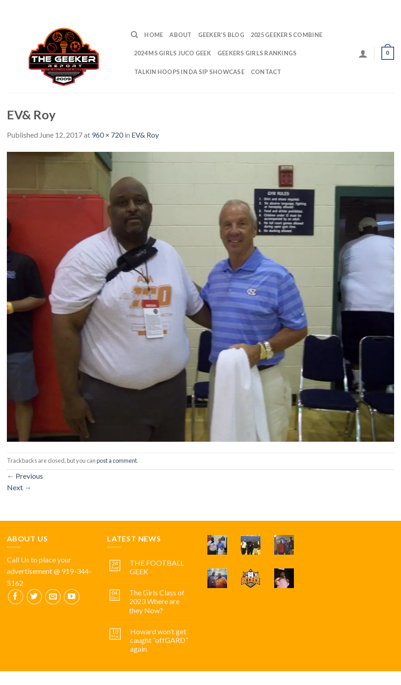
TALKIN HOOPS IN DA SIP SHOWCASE (189, 71)
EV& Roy (145, 134)
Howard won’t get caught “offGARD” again (159, 640)
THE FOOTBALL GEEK (157, 567)
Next (19, 487)
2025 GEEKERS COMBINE (286, 34)
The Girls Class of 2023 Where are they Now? (156, 601)
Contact (266, 71)
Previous (25, 475)
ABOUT (180, 34)
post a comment (117, 460)
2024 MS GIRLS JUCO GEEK (172, 53)
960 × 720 (107, 134)
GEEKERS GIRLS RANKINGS (257, 53)
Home (153, 34)
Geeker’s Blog (221, 34)
